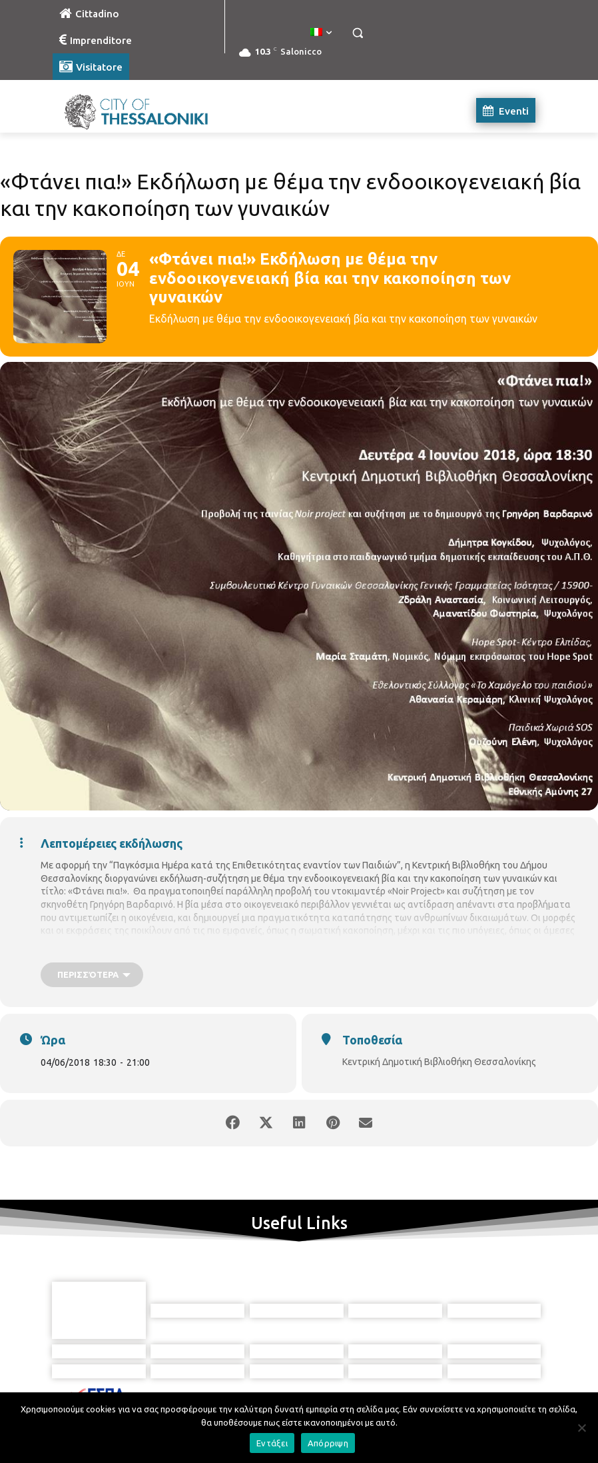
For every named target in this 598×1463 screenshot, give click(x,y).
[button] (357, 33)
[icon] (359, 1391)
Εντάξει (272, 1443)
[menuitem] (321, 33)
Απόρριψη (328, 1443)
